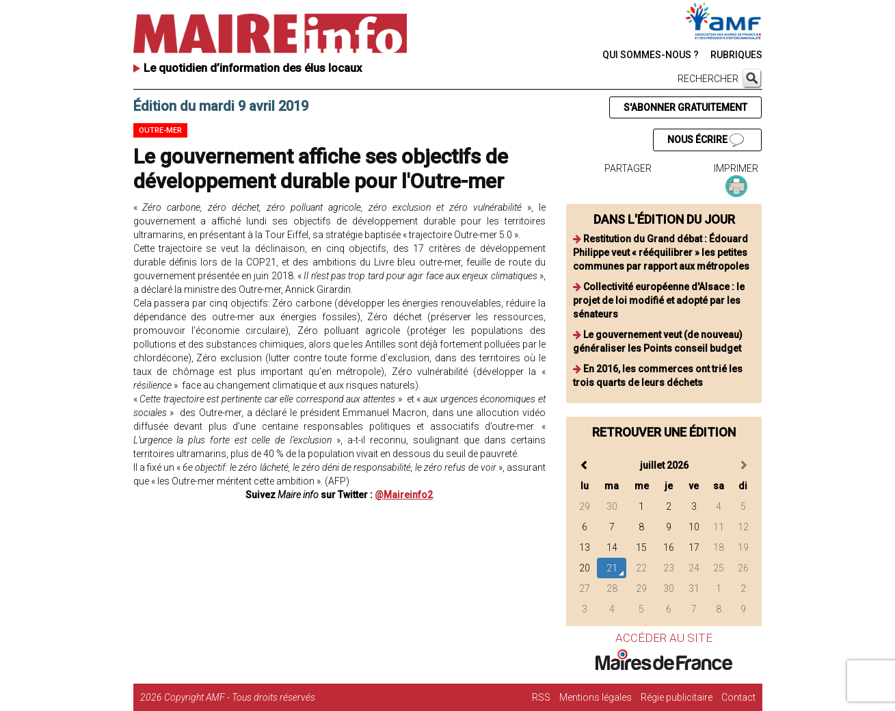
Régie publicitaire (676, 697)
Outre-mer (160, 130)
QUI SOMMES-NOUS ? (650, 54)
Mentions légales (595, 697)
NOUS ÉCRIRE (705, 140)
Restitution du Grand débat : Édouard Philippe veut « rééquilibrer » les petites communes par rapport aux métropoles (661, 252)
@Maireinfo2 (404, 494)
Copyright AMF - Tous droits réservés (239, 697)
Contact (738, 697)
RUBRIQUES (736, 54)
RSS (541, 697)
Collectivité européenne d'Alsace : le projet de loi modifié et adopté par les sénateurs (659, 300)
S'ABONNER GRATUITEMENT (685, 107)
